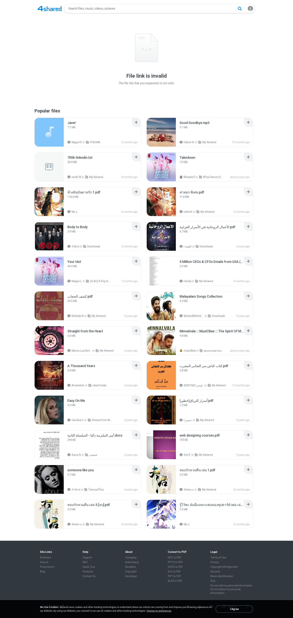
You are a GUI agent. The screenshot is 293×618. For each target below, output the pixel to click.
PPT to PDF (174, 576)
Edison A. (187, 142)
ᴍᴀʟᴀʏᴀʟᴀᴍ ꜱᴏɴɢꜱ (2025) (212, 350)
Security (215, 571)
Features (88, 571)
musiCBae (188, 350)
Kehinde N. (75, 315)
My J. (72, 211)
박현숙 (73, 246)
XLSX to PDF (175, 580)
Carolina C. (75, 420)
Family (185, 281)
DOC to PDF (174, 557)
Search (44, 562)
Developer (131, 576)
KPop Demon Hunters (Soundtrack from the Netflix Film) (211, 177)
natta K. (186, 211)
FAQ (85, 562)
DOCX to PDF (175, 566)
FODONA (93, 142)
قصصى (91, 454)
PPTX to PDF (175, 562)
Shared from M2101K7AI (100, 420)
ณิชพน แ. (187, 489)
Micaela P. (187, 177)
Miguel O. (74, 142)
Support (87, 557)
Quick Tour (89, 566)
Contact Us (89, 576)
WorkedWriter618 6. (192, 315)
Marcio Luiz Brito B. (79, 350)
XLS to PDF (174, 571)
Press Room (47, 566)
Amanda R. (76, 385)
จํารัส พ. (74, 489)
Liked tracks (97, 385)
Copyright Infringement (224, 566)
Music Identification (221, 576)
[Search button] (239, 8)
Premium (45, 557)
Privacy (214, 562)
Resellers (130, 566)
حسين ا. (186, 420)
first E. (185, 454)
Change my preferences (158, 611)
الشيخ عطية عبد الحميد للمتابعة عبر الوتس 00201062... (192, 385)
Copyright (131, 571)
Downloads (91, 246)
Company (131, 557)
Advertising (132, 562)
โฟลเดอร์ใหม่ (94, 489)
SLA (212, 580)
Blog (42, 571)
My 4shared (207, 142)
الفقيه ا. (186, 246)
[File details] (49, 132)
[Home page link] (49, 8)
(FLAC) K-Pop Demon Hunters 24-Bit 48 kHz (98, 281)
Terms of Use (218, 557)
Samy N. (74, 454)
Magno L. (74, 281)
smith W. (74, 177)
